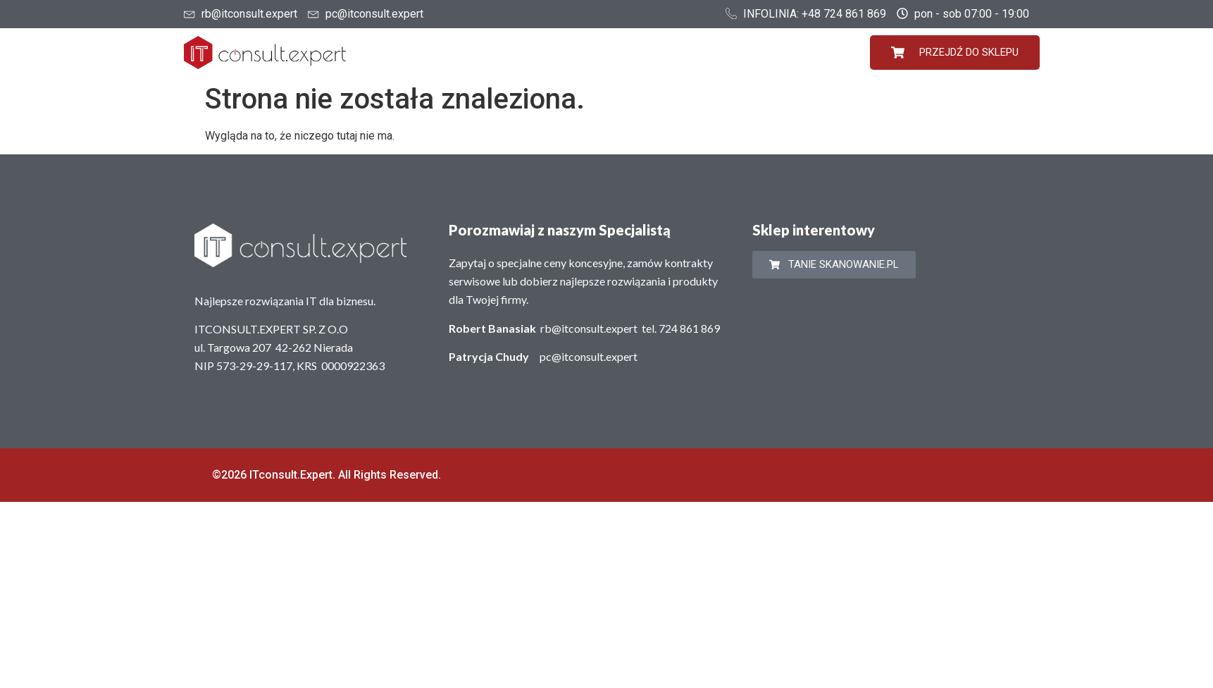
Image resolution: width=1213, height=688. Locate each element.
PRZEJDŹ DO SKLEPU (955, 52)
